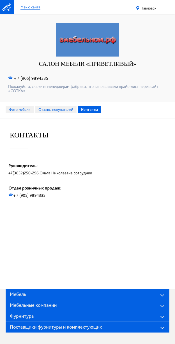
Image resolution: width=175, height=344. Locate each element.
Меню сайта (30, 7)
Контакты (89, 109)
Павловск (148, 8)
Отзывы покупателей (55, 109)
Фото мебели (20, 109)
